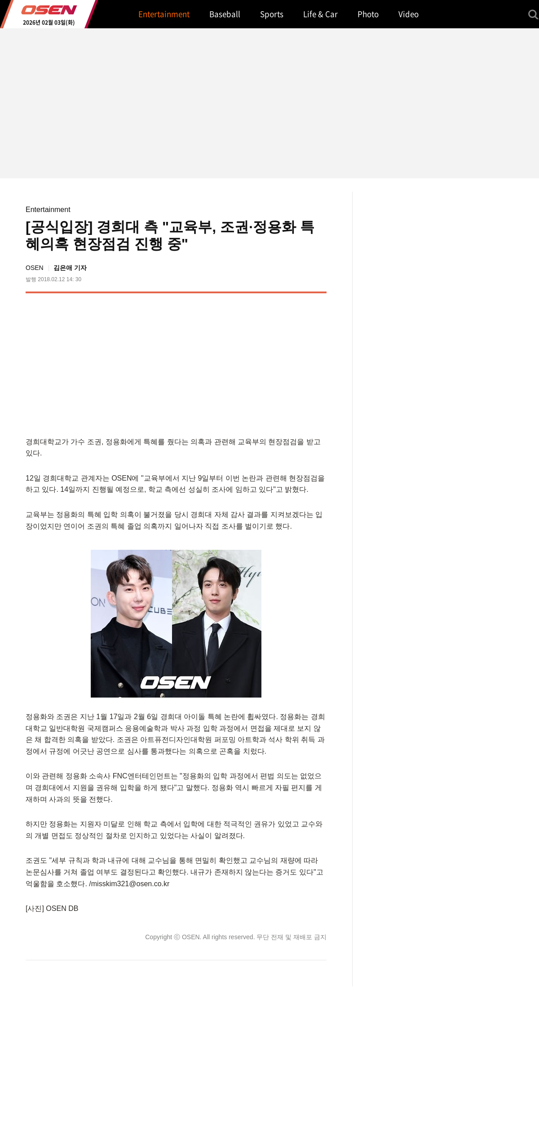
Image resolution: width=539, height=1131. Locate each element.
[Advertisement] (251, 363)
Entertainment (48, 209)
